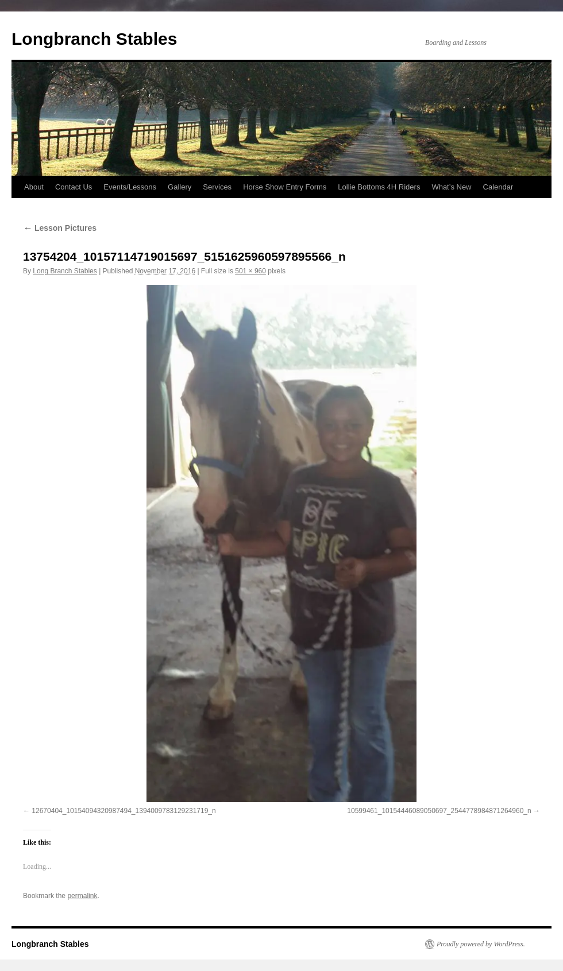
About (34, 187)
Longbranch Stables (94, 38)
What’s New (451, 187)
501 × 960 (250, 271)
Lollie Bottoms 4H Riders (379, 187)
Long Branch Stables (65, 271)
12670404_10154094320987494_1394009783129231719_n (123, 811)
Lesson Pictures (60, 228)
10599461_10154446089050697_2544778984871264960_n (439, 811)
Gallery (179, 187)
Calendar (498, 187)
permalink (82, 896)
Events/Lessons (129, 187)
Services (217, 187)
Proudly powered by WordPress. (481, 944)
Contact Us (73, 187)
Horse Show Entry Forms (284, 187)
